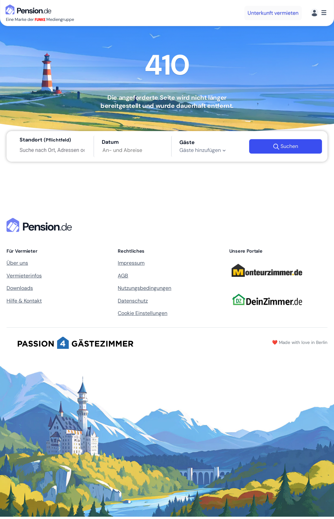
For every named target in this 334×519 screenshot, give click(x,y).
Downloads (20, 288)
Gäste (187, 142)
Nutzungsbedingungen (144, 288)
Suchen (285, 146)
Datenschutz (133, 300)
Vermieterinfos (24, 275)
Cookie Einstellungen (142, 313)
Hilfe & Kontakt (24, 300)
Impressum (131, 263)
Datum (110, 142)
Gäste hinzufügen (203, 150)
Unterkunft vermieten (273, 12)
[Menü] (318, 13)
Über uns (17, 263)
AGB (123, 275)
